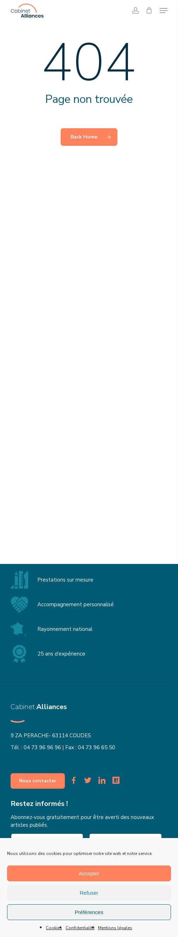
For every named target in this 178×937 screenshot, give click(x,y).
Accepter (89, 873)
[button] (163, 10)
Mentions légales (115, 928)
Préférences (89, 912)
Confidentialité (80, 928)
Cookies (54, 928)
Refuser (89, 893)
